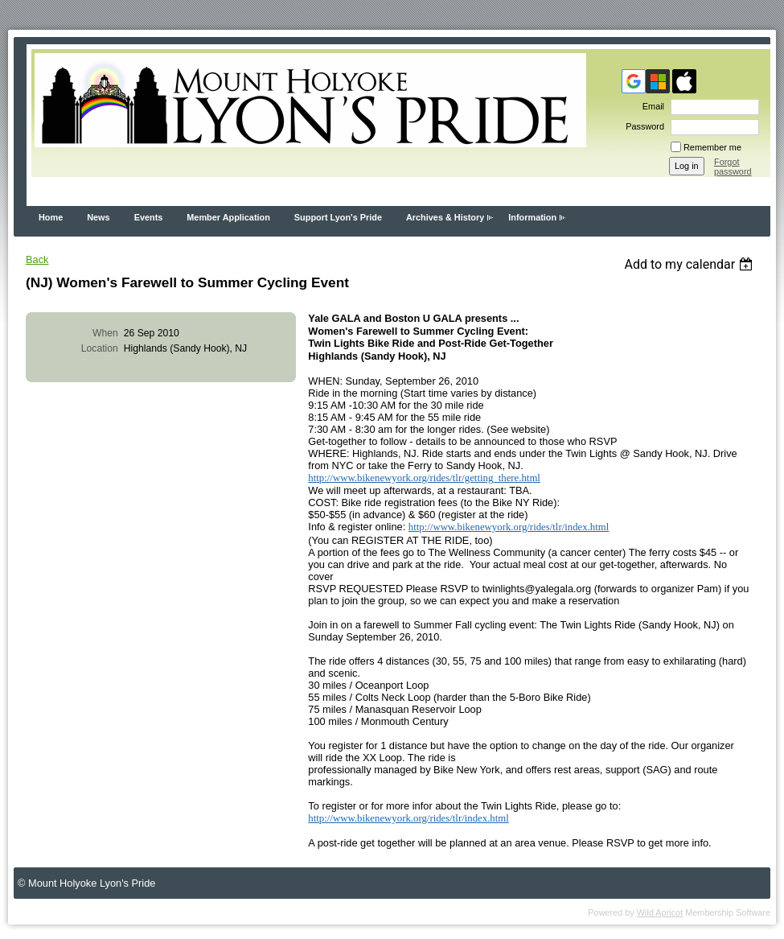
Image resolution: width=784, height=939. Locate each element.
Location (99, 348)
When (105, 333)
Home (51, 217)
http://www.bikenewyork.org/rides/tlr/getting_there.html (424, 478)
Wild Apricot (660, 912)
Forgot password (733, 166)
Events (148, 217)
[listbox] (690, 264)
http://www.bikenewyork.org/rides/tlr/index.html (509, 527)
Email (650, 106)
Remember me (712, 147)
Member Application (228, 217)
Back (37, 259)
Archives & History (445, 217)
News (98, 217)
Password (642, 126)
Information (532, 217)
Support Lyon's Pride (338, 217)
